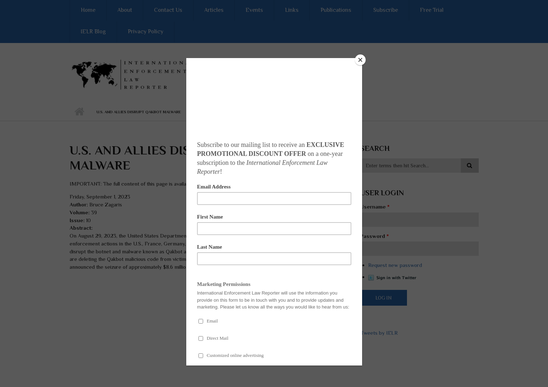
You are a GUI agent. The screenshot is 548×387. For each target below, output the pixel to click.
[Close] (360, 59)
